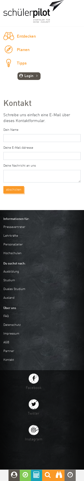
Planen (23, 50)
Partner (8, 351)
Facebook (34, 388)
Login (29, 76)
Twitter (33, 414)
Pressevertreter (14, 227)
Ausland (9, 297)
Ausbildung (11, 271)
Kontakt (8, 359)
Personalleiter (13, 244)
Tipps (22, 63)
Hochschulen (12, 253)
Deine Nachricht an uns (19, 165)
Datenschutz (12, 324)
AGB (6, 342)
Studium (9, 280)
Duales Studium (14, 289)
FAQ (6, 316)
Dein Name (10, 129)
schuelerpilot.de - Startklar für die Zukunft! (33, 11)
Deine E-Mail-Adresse (18, 147)
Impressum (11, 333)
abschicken (13, 189)
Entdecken (26, 36)
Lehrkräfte (10, 235)
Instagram (33, 439)
